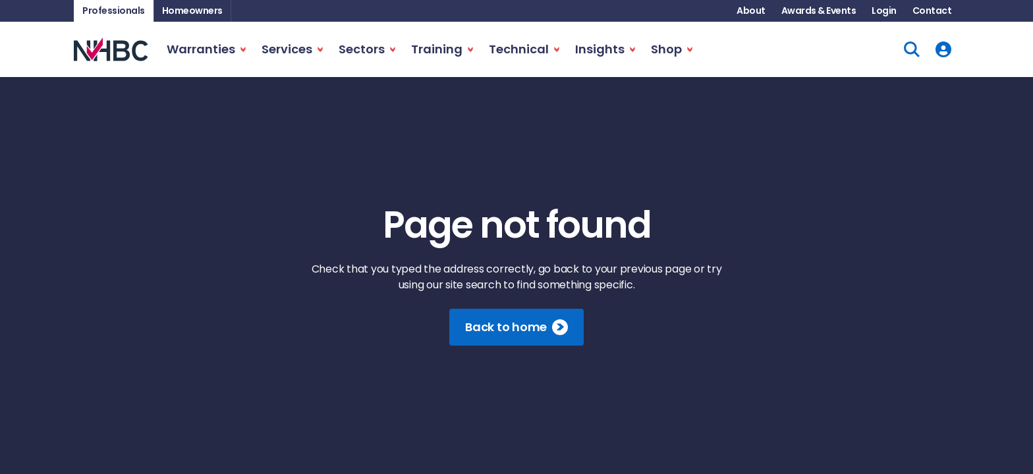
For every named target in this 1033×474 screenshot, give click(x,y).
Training (436, 49)
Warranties (201, 49)
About (751, 10)
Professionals (113, 10)
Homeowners (192, 10)
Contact (932, 10)
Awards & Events (818, 10)
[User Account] (943, 49)
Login (884, 10)
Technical (519, 49)
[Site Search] (912, 49)
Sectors (362, 49)
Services (287, 49)
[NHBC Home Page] (111, 49)
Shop (666, 49)
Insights (600, 49)
